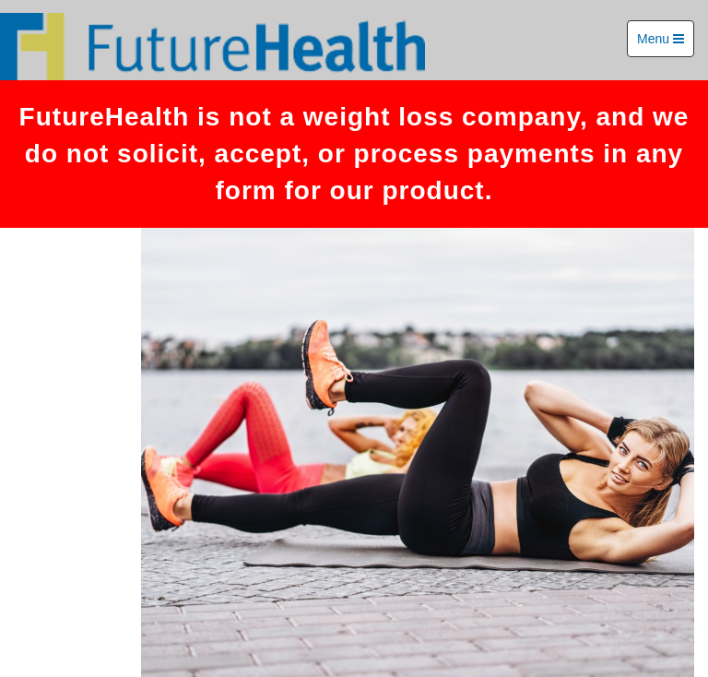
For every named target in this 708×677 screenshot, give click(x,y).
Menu (660, 38)
